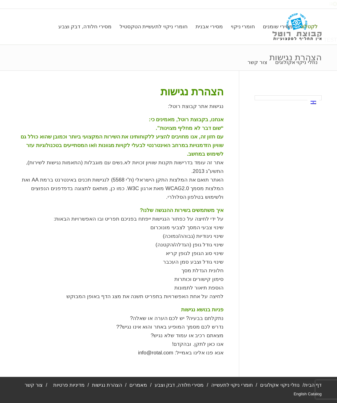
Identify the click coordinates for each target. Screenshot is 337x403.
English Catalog (308, 394)
